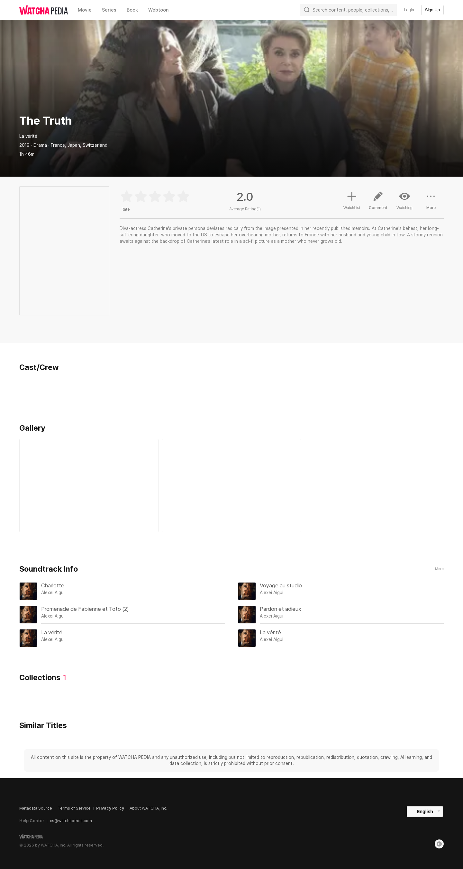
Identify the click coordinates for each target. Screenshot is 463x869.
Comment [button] (378, 203)
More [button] (431, 203)
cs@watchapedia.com (71, 820)
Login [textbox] (409, 9)
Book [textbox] (132, 10)
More (439, 569)
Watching (404, 200)
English (425, 811)
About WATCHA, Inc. (148, 808)
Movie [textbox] (85, 10)
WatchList (351, 199)
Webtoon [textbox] (158, 10)
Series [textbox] (109, 10)
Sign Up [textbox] (432, 9)
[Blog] (439, 843)
